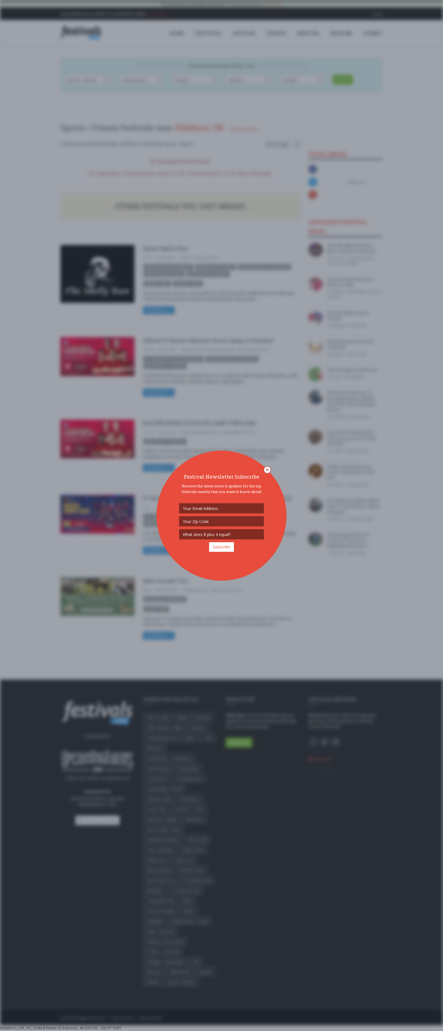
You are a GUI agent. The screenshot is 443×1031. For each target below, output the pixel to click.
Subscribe (221, 547)
